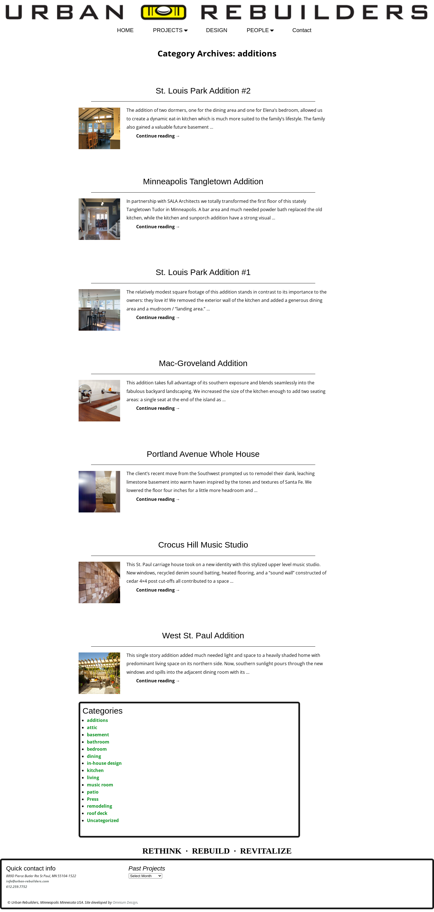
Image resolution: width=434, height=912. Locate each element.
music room (100, 785)
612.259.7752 (16, 886)
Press (93, 799)
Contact (301, 30)
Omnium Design (125, 902)
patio (93, 792)
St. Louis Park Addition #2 (203, 90)
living (93, 777)
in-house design (104, 763)
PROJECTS (172, 30)
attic (92, 727)
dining (94, 756)
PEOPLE (262, 30)
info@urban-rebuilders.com (27, 881)
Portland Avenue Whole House (203, 453)
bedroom (97, 749)
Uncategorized (103, 820)
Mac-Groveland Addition (203, 363)
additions (97, 720)
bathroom (98, 742)
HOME (125, 30)
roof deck (97, 813)
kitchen (95, 770)
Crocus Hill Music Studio (203, 544)
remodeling (99, 806)
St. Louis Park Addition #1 (203, 272)
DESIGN (217, 30)
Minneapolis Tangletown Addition (203, 181)
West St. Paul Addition (203, 635)
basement (98, 735)
